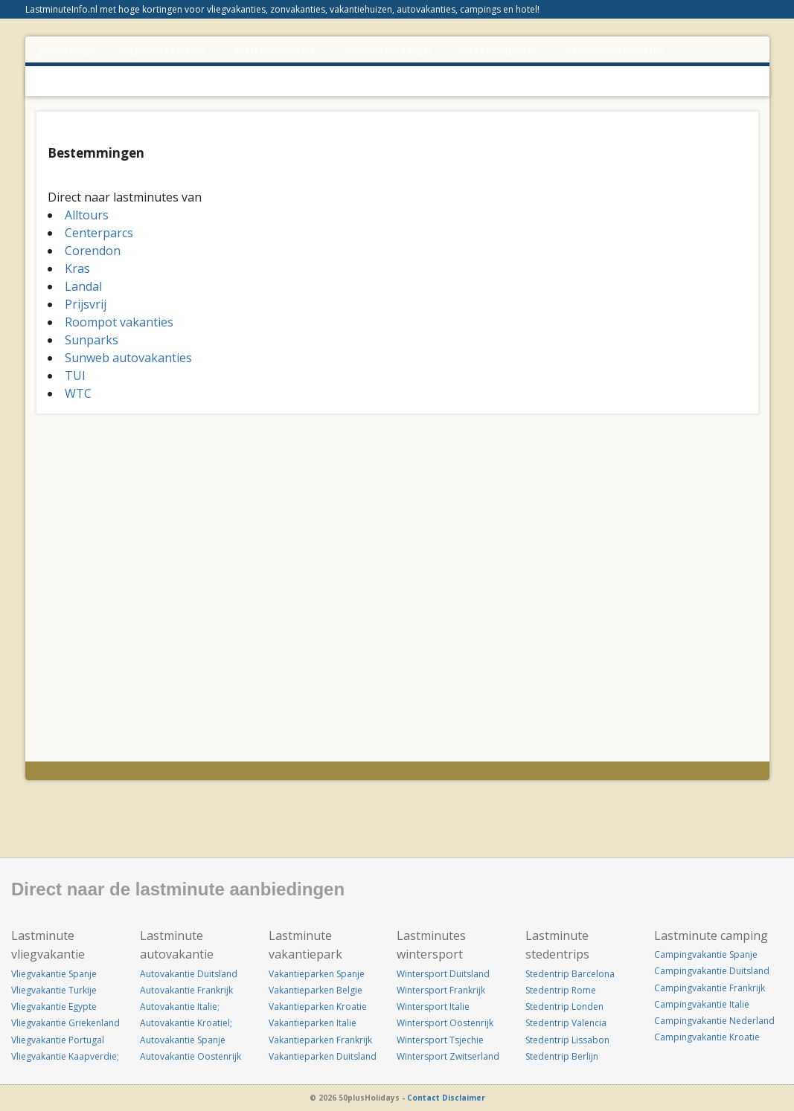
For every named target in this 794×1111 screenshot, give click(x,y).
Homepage (67, 51)
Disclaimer (463, 1097)
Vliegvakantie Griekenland (65, 1023)
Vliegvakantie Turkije (54, 990)
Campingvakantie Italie (701, 1004)
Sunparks (91, 340)
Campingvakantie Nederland (714, 1020)
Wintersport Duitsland (443, 973)
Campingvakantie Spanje (706, 954)
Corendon (93, 250)
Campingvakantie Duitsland (711, 971)
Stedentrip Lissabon (567, 1040)
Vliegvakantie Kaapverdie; (65, 1056)
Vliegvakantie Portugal (57, 1040)
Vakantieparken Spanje (317, 973)
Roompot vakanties (119, 322)
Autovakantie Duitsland (188, 973)
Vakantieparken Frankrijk (320, 1040)
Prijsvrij (85, 304)
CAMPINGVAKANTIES (614, 51)
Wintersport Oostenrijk (445, 1023)
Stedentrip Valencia (565, 1023)
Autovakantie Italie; (180, 1006)
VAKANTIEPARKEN (388, 51)
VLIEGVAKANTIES (164, 51)
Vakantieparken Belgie (315, 990)
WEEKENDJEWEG (498, 51)
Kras (77, 268)
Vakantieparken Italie (312, 1023)
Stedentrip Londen (564, 1006)
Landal (83, 286)
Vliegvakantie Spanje (54, 973)
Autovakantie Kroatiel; (186, 1023)
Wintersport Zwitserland (448, 1056)
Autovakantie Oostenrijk (190, 1056)
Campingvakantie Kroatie (707, 1037)
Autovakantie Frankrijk (186, 990)
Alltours (87, 215)
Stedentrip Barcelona (570, 973)
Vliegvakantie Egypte (54, 1006)
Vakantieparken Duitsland (323, 1056)
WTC (78, 393)
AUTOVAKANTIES (275, 51)
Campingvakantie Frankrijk (709, 988)
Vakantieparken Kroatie (318, 1006)
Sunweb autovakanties (128, 358)
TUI (75, 375)
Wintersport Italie (433, 1006)
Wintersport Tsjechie (440, 1040)
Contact (423, 1097)
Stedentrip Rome (560, 990)
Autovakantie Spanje (182, 1040)
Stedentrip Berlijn (561, 1056)
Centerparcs (99, 233)
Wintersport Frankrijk (441, 990)
